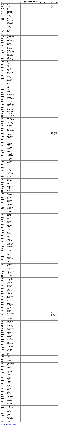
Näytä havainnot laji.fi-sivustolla (8, 424)
